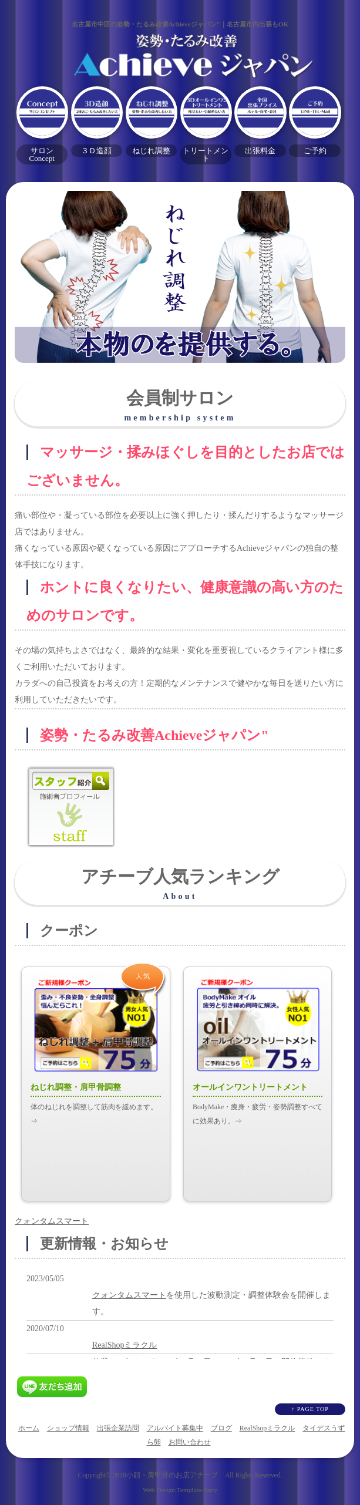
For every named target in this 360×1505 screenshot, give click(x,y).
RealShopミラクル (124, 1345)
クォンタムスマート (52, 1221)
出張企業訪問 (118, 1428)
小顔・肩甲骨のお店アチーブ (172, 1475)
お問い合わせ (190, 1442)
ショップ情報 (68, 1428)
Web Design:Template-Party (180, 1489)
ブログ (221, 1428)
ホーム (28, 1428)
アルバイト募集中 (175, 1428)
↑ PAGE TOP (310, 1409)
